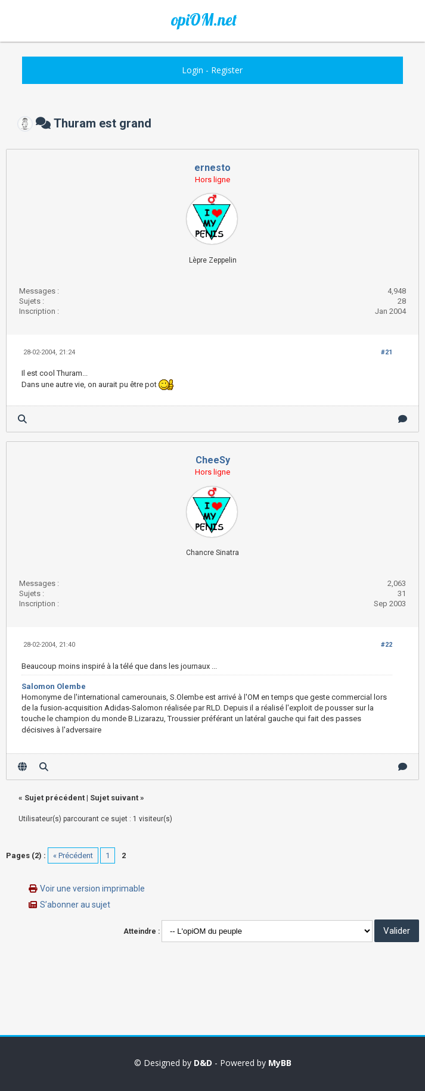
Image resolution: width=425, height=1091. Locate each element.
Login (192, 70)
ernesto (212, 167)
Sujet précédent (54, 797)
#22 (386, 645)
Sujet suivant (114, 797)
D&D (203, 1062)
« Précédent (73, 855)
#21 (386, 352)
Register (227, 70)
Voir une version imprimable (92, 888)
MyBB (279, 1062)
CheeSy (213, 460)
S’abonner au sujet (75, 904)
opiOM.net (204, 20)
